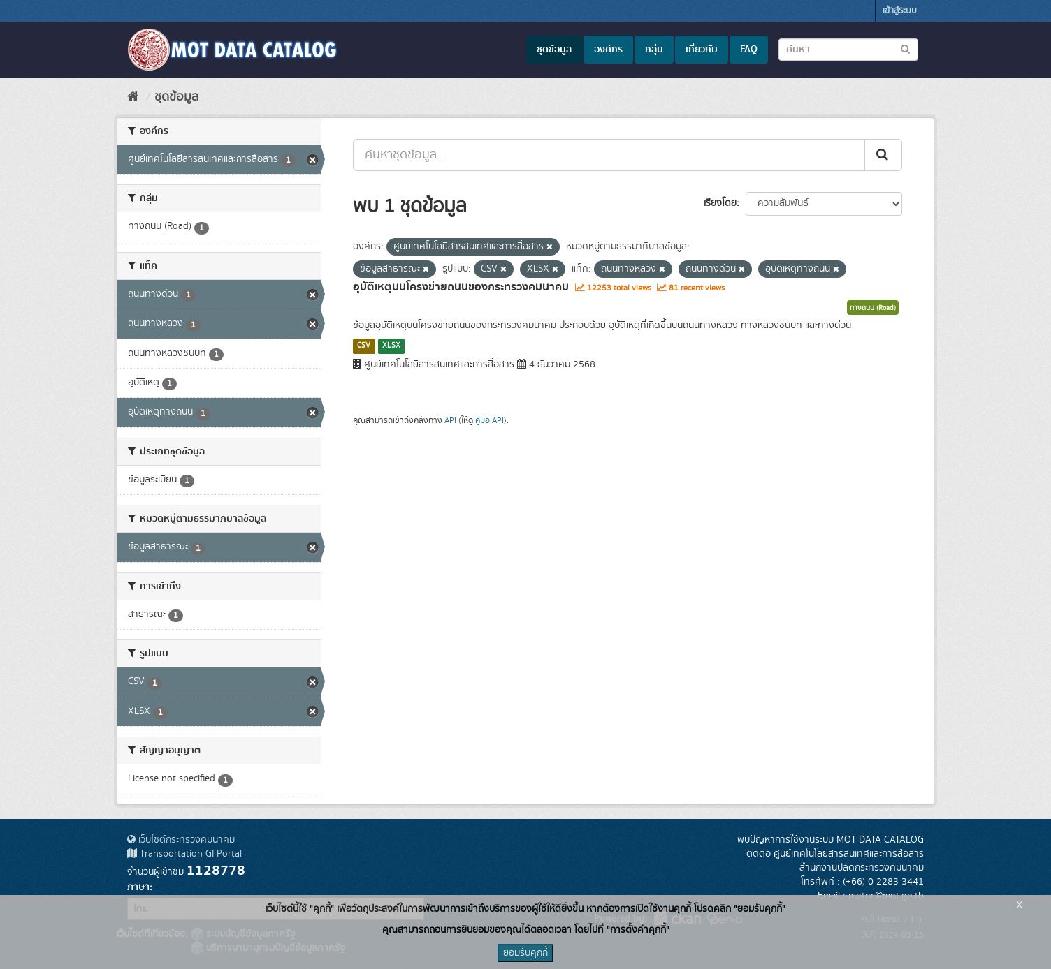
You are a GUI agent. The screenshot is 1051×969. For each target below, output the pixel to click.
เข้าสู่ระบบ (900, 10)
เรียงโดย (720, 203)
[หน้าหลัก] (133, 97)
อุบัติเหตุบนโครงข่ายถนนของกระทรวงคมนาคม (461, 287)
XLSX (391, 345)
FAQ (749, 49)
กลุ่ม (654, 49)
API (450, 421)
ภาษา (138, 887)
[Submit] (883, 155)
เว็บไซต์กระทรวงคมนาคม (181, 840)
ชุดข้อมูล (554, 49)
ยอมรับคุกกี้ (525, 953)
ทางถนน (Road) (873, 308)
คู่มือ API (489, 421)
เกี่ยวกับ (702, 49)
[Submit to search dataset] (905, 48)
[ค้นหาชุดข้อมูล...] (609, 155)
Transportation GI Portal (184, 854)
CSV (363, 345)
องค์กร (608, 49)
